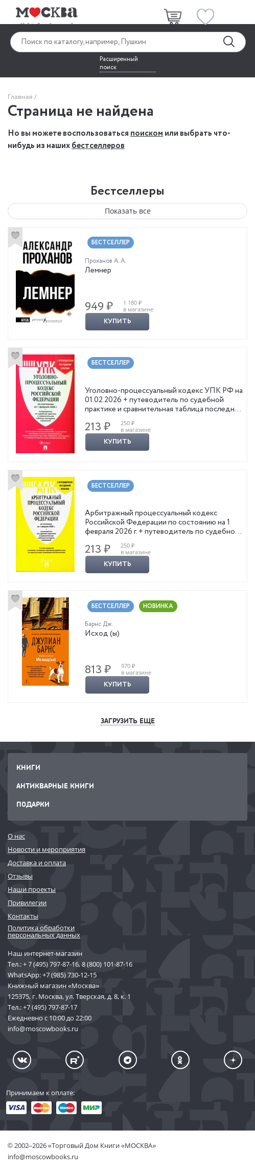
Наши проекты (32, 889)
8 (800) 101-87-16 (107, 964)
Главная (20, 96)
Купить (117, 321)
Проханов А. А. (105, 261)
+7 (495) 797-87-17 (50, 1007)
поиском (146, 133)
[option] (127, 283)
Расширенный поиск (119, 63)
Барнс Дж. (99, 624)
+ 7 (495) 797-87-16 (51, 964)
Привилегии (27, 902)
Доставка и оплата (37, 862)
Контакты (23, 916)
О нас (16, 836)
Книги (28, 767)
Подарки (33, 804)
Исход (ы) (102, 633)
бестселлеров (98, 146)
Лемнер (98, 270)
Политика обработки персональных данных (44, 931)
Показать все (128, 211)
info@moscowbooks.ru (43, 1156)
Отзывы (20, 876)
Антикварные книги (55, 785)
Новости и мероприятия (46, 849)
